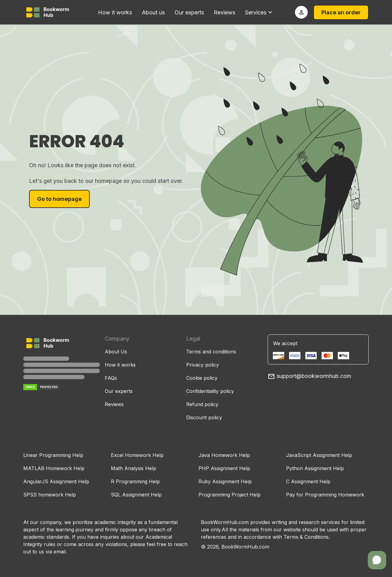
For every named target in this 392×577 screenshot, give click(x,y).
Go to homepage (59, 199)
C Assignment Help (308, 481)
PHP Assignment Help (224, 468)
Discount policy (204, 417)
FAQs (111, 378)
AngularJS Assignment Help (56, 481)
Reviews (224, 12)
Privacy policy (202, 365)
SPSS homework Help (49, 495)
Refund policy (202, 404)
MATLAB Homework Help (54, 468)
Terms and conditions (211, 352)
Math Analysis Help (133, 468)
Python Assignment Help (315, 468)
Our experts (189, 12)
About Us (116, 352)
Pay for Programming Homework (325, 495)
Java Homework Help (224, 455)
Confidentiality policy (210, 391)
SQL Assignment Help (136, 495)
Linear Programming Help (53, 455)
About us (153, 12)
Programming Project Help (229, 495)
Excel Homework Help (137, 455)
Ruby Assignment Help (225, 481)
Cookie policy (201, 378)
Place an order (341, 12)
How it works (115, 12)
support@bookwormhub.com (309, 376)
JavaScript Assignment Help (319, 455)
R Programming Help (135, 481)
